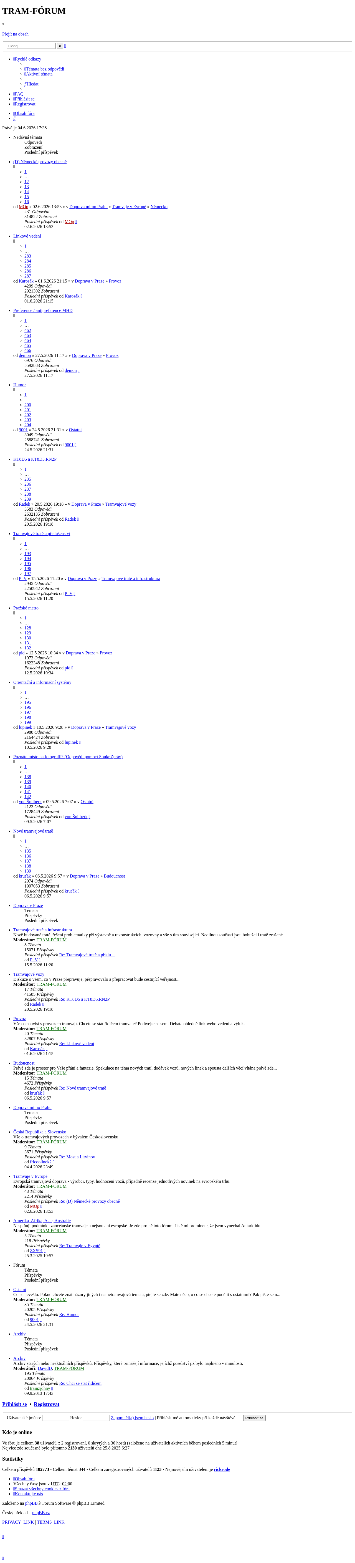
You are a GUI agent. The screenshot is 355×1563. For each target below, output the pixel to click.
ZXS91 (36, 1250)
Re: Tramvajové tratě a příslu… (87, 954)
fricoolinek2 (41, 1161)
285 (27, 266)
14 (26, 191)
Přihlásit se (14, 1404)
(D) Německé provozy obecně (40, 161)
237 (27, 489)
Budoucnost (114, 876)
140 (27, 786)
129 (27, 633)
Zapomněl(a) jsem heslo (132, 1417)
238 (27, 494)
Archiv (19, 1334)
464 (27, 340)
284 (27, 261)
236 (27, 484)
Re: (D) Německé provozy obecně (89, 1201)
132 (27, 648)
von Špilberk (30, 801)
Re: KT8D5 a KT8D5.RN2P (84, 999)
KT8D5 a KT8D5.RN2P (35, 459)
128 (27, 628)
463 (27, 335)
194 (27, 558)
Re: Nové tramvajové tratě (82, 1088)
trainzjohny (40, 1388)
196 (27, 568)
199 (27, 722)
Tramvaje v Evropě (129, 206)
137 (27, 861)
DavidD (45, 1368)
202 (27, 414)
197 (27, 573)
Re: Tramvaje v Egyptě (79, 1245)
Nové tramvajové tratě (33, 831)
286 (27, 271)
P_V (23, 578)
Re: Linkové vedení (76, 1043)
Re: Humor (69, 1314)
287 (27, 276)
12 (26, 181)
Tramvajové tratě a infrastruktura (131, 578)
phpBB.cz (41, 1512)
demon (25, 355)
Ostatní (75, 429)
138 (27, 776)
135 (27, 851)
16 (26, 201)
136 (27, 856)
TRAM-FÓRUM (52, 939)
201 (27, 409)
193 (27, 553)
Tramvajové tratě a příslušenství (41, 533)
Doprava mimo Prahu (88, 206)
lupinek (25, 727)
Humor (19, 384)
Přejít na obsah (15, 34)
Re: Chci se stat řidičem (80, 1383)
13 (26, 186)
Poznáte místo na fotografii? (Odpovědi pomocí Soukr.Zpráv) (68, 756)
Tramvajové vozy (120, 504)
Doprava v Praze (90, 281)
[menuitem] (44, 69)
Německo (159, 206)
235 (27, 479)
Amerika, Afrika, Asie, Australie (42, 1220)
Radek (24, 504)
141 (27, 791)
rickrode (222, 1469)
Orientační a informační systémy (42, 682)
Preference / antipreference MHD (43, 310)
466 (27, 350)
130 (27, 638)
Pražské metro (26, 608)
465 (27, 345)
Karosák (26, 281)
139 (27, 781)
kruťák (25, 876)
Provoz (115, 281)
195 (27, 563)
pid (21, 653)
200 (27, 404)
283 (27, 256)
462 (27, 330)
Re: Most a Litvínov (77, 1156)
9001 (23, 429)
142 (27, 796)
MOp (23, 206)
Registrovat (46, 1404)
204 (27, 424)
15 (26, 196)
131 (27, 643)
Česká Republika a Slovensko (39, 1132)
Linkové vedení (27, 236)
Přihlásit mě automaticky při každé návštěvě (199, 1417)
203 (27, 419)
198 (27, 717)
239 (27, 499)
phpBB (31, 1503)
